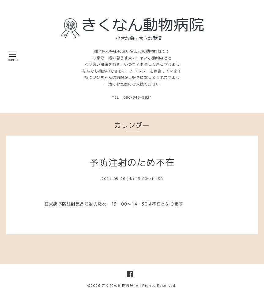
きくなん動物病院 (117, 285)
